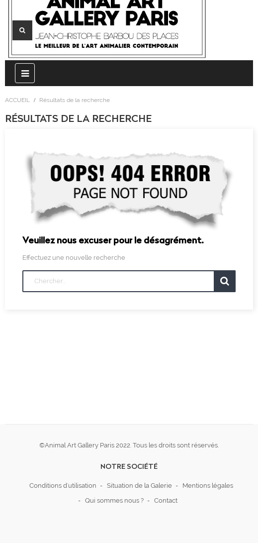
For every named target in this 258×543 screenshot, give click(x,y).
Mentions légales (207, 485)
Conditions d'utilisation (62, 485)
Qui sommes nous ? (114, 500)
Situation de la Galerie (139, 485)
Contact (165, 500)
